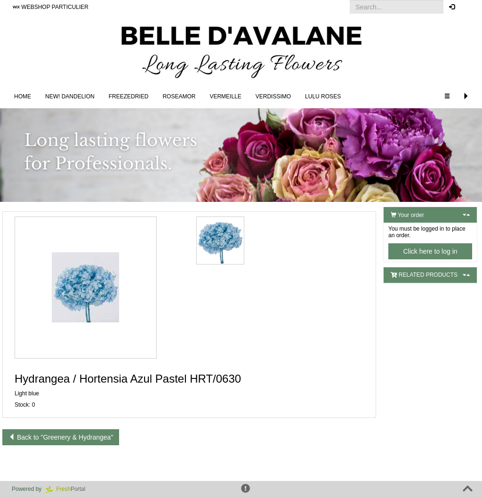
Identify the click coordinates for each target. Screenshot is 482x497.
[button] (467, 7)
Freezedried (129, 96)
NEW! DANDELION (70, 96)
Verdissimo (273, 96)
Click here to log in (430, 251)
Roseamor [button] (178, 96)
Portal (69, 489)
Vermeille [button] (225, 96)
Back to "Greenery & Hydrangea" (60, 437)
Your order (407, 215)
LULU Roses (323, 96)
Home (22, 96)
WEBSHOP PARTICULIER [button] (50, 7)
